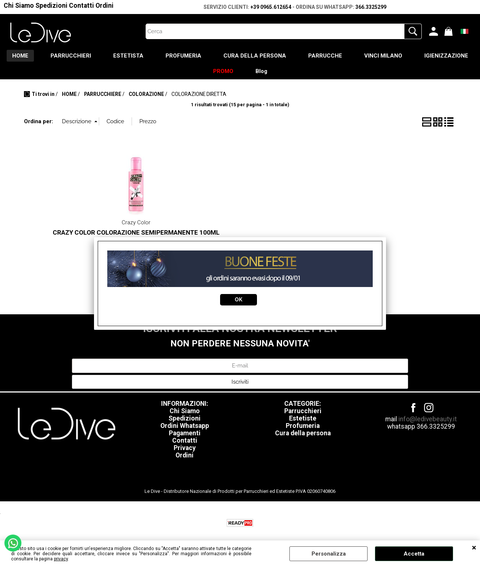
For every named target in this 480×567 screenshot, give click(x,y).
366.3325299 (370, 7)
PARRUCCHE (325, 55)
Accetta (414, 553)
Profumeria (303, 425)
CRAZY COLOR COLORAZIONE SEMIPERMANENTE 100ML (136, 232)
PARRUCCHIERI (71, 55)
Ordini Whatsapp (184, 425)
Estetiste (302, 418)
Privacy (185, 448)
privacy (61, 558)
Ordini (104, 5)
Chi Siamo (19, 5)
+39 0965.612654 (270, 7)
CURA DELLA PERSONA (254, 55)
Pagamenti (185, 433)
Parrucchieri (302, 411)
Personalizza (329, 553)
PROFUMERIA (183, 55)
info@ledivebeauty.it (428, 419)
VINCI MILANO (383, 55)
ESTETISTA (128, 55)
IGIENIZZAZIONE (446, 55)
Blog (261, 71)
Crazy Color (136, 222)
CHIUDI (474, 548)
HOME (20, 55)
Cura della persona (303, 433)
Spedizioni (51, 5)
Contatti (81, 5)
